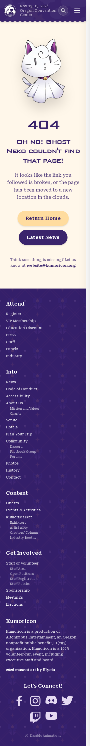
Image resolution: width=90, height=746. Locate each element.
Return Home (43, 218)
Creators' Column (24, 532)
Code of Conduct (21, 389)
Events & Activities (23, 510)
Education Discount (24, 328)
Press (11, 335)
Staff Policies (20, 584)
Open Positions (22, 574)
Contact (13, 477)
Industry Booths (23, 537)
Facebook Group (23, 451)
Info (11, 372)
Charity (16, 413)
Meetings (14, 597)
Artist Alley (19, 527)
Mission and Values (25, 408)
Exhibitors (18, 522)
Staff (10, 342)
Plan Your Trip (19, 434)
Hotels (12, 427)
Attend (15, 304)
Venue (11, 420)
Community (17, 441)
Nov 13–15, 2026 (34, 6)
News (11, 382)
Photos (12, 463)
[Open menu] (77, 11)
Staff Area (18, 569)
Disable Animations (43, 735)
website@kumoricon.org (51, 265)
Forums (16, 456)
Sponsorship (18, 590)
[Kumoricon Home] (10, 11)
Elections (14, 604)
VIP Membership (21, 321)
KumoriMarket (19, 517)
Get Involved (24, 553)
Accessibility (18, 396)
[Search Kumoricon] (63, 11)
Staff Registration (24, 579)
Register (13, 314)
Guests (12, 503)
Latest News (43, 237)
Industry (14, 356)
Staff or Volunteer (22, 563)
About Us (14, 403)
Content (17, 493)
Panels (12, 349)
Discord (16, 446)
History (13, 470)
